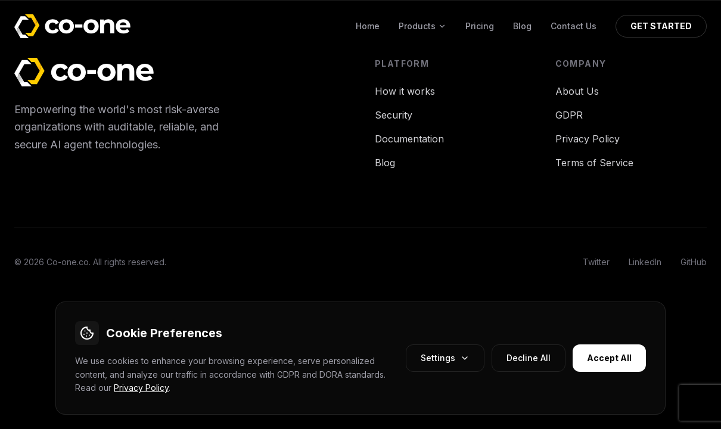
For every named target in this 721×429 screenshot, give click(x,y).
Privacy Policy (141, 388)
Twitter (596, 262)
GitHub (693, 262)
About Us (577, 91)
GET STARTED (661, 26)
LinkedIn (645, 262)
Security (393, 115)
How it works (405, 91)
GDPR (569, 115)
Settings (445, 358)
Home (368, 26)
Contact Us (573, 26)
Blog (522, 26)
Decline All (528, 358)
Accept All (609, 358)
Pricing (479, 26)
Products (422, 26)
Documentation (409, 139)
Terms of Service (594, 163)
